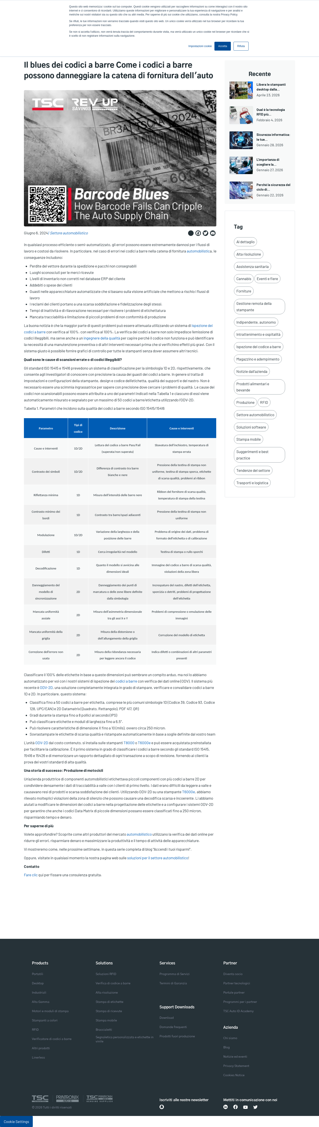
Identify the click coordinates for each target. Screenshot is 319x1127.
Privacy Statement (236, 1066)
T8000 (129, 742)
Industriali (39, 992)
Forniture (243, 291)
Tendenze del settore (253, 470)
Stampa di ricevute (109, 1011)
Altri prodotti (41, 1048)
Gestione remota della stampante (254, 306)
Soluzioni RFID (106, 974)
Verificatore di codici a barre (52, 1039)
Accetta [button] (222, 46)
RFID (264, 402)
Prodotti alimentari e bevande (252, 386)
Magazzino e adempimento (257, 359)
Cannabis (243, 278)
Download (167, 1017)
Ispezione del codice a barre (258, 346)
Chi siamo (230, 1038)
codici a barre (126, 681)
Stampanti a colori (45, 1020)
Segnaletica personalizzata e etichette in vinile (125, 1039)
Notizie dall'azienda (251, 371)
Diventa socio (233, 974)
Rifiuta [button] (241, 46)
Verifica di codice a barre (113, 983)
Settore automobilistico (69, 233)
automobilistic (198, 251)
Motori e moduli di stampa (50, 1011)
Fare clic (31, 875)
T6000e (144, 742)
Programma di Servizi (175, 974)
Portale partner (234, 992)
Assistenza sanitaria (252, 266)
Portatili (37, 974)
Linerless (38, 1057)
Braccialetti (104, 1029)
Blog (226, 1047)
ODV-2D (46, 687)
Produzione (245, 402)
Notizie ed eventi (235, 1056)
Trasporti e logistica (252, 482)
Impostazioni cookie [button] (200, 46)
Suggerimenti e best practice (252, 454)
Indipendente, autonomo (256, 322)
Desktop (38, 983)
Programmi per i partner (240, 1002)
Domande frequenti (173, 1027)
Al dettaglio (245, 241)
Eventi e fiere (267, 278)
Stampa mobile (248, 439)
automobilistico (139, 834)
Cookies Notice (234, 1075)
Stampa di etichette (109, 1002)
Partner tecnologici (236, 983)
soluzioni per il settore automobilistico (157, 858)
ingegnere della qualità (102, 338)
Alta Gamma (40, 1002)
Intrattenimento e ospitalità (258, 334)
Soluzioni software (251, 427)
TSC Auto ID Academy (238, 1011)
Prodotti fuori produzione (177, 1036)
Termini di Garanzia (173, 983)
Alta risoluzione (248, 254)
